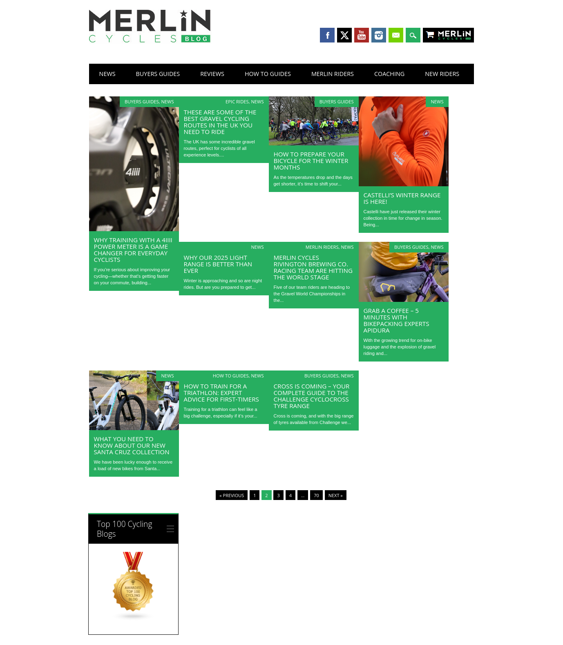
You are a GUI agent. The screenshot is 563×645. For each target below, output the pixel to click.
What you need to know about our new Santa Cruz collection (132, 445)
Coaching (389, 74)
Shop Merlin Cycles (456, 35)
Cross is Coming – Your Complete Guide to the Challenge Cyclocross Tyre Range (312, 396)
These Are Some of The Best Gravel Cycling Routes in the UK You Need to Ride (220, 122)
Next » (335, 495)
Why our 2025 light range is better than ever (218, 264)
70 (316, 495)
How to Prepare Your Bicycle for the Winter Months (311, 160)
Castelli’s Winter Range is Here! (402, 198)
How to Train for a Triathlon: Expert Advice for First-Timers (221, 392)
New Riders (442, 74)
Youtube (361, 35)
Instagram (378, 35)
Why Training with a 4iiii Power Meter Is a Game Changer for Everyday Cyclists (133, 249)
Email (396, 35)
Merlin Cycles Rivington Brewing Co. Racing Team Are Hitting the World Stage (313, 267)
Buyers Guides (158, 74)
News (107, 74)
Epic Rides (237, 101)
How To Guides (268, 74)
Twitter (344, 35)
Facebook (327, 35)
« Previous (231, 495)
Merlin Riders (332, 74)
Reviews (212, 74)
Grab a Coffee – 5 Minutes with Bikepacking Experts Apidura (396, 320)
